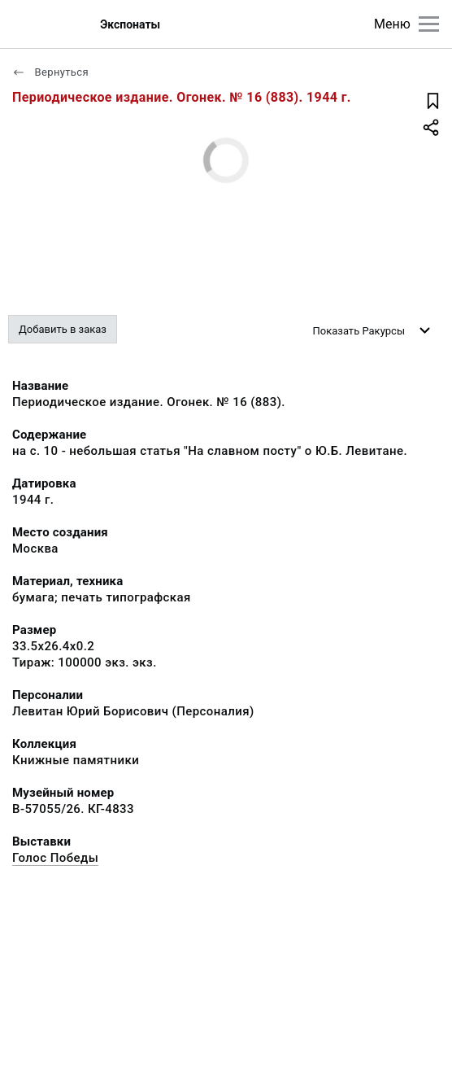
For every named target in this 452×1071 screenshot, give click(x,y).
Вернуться (50, 72)
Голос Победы (55, 857)
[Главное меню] (429, 24)
